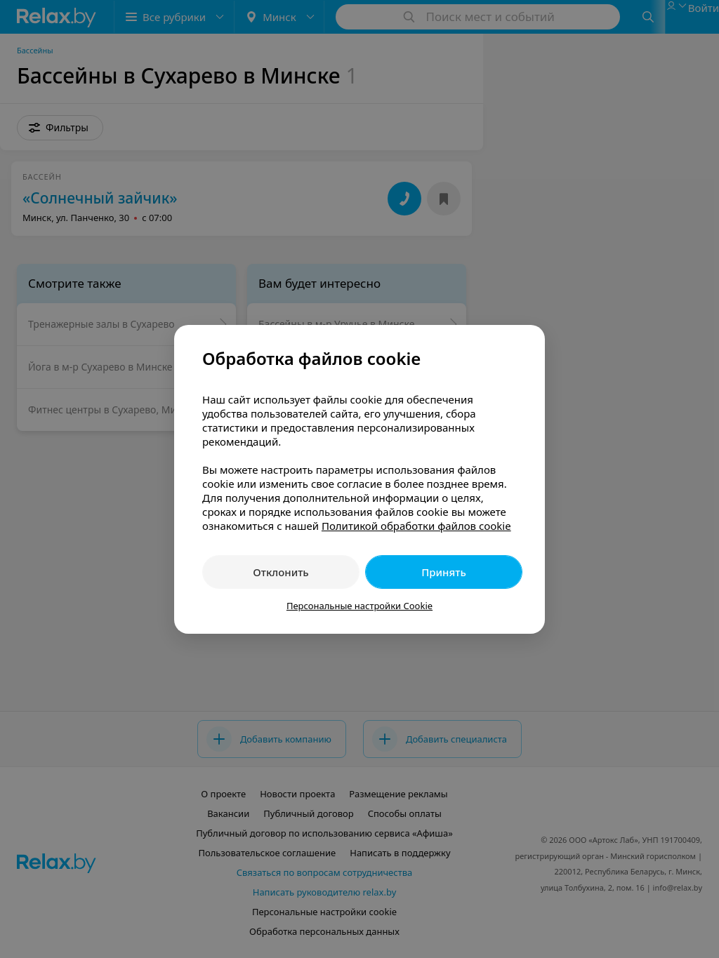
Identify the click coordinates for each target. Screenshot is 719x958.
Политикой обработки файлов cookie (416, 526)
